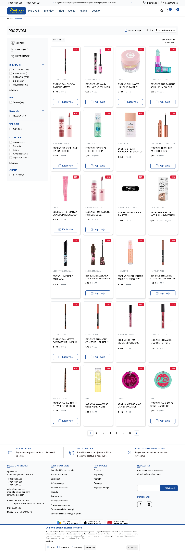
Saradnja (98, 483)
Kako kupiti (55, 479)
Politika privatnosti (59, 474)
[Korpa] (176, 10)
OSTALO (18, 43)
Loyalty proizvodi (20, 157)
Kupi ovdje (67, 101)
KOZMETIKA (20, 56)
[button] (27, 170)
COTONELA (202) (21, 77)
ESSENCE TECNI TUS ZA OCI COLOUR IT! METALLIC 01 (161, 151)
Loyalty (96, 10)
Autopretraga (134, 30)
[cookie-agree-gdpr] (132, 547)
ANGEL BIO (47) (20, 73)
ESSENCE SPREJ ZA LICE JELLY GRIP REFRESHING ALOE (96, 151)
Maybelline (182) (20, 85)
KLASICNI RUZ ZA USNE (159, 80)
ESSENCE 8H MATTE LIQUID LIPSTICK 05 (128, 341)
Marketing (78, 547)
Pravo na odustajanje (60, 505)
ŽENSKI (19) (18, 102)
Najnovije (17, 146)
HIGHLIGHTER (123, 143)
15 (130, 433)
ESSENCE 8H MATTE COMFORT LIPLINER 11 (65, 341)
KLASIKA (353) (19, 116)
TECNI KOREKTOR (157, 207)
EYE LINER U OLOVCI (60, 398)
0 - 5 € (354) (18, 175)
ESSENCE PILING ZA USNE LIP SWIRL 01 (128, 86)
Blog (61, 10)
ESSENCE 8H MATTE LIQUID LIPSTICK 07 (161, 341)
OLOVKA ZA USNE (59, 80)
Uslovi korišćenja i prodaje (62, 470)
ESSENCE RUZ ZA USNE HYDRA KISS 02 (98, 213)
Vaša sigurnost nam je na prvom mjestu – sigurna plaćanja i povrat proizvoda (92, 2)
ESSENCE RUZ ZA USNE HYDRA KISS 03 (65, 149)
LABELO (121, 80)
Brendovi (49, 10)
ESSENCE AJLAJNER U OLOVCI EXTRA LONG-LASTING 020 (65, 406)
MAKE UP (19, 49)
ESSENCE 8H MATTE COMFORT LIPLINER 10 (163, 277)
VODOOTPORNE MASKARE (63, 271)
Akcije (16, 150)
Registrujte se (171, 3)
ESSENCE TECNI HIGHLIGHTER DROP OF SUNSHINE (130, 151)
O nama (97, 470)
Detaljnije (49, 541)
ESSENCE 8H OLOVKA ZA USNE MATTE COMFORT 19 (64, 87)
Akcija (71, 10)
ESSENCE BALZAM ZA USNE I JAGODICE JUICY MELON (162, 406)
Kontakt (97, 479)
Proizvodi (33, 10)
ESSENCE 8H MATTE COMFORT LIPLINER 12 (98, 341)
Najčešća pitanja (101, 487)
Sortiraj (150, 30)
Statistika (65, 547)
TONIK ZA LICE (91, 143)
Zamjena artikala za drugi (62, 509)
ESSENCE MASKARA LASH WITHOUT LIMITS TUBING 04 (98, 87)
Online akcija (19, 142)
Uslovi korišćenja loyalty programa (66, 514)
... (123, 433)
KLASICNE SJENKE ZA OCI (127, 207)
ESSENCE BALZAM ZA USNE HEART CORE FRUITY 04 (97, 406)
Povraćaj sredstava (59, 501)
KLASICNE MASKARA (93, 80)
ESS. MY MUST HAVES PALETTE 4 (129, 214)
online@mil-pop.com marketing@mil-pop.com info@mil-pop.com (18, 492)
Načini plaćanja (57, 483)
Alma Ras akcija (20, 154)
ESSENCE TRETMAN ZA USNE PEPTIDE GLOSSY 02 (65, 214)
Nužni (53, 547)
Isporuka (54, 492)
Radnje (83, 10)
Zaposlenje (99, 474)
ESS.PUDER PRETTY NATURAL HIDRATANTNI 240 (161, 215)
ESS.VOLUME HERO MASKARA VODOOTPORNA (63, 279)
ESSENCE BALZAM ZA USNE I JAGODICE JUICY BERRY (129, 406)
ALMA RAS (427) (21, 70)
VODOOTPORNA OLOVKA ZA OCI (163, 143)
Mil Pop (10, 19)
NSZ (17, 129)
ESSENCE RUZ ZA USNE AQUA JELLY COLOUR (163, 86)
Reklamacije (56, 496)
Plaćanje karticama (59, 487)
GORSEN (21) (19, 81)
